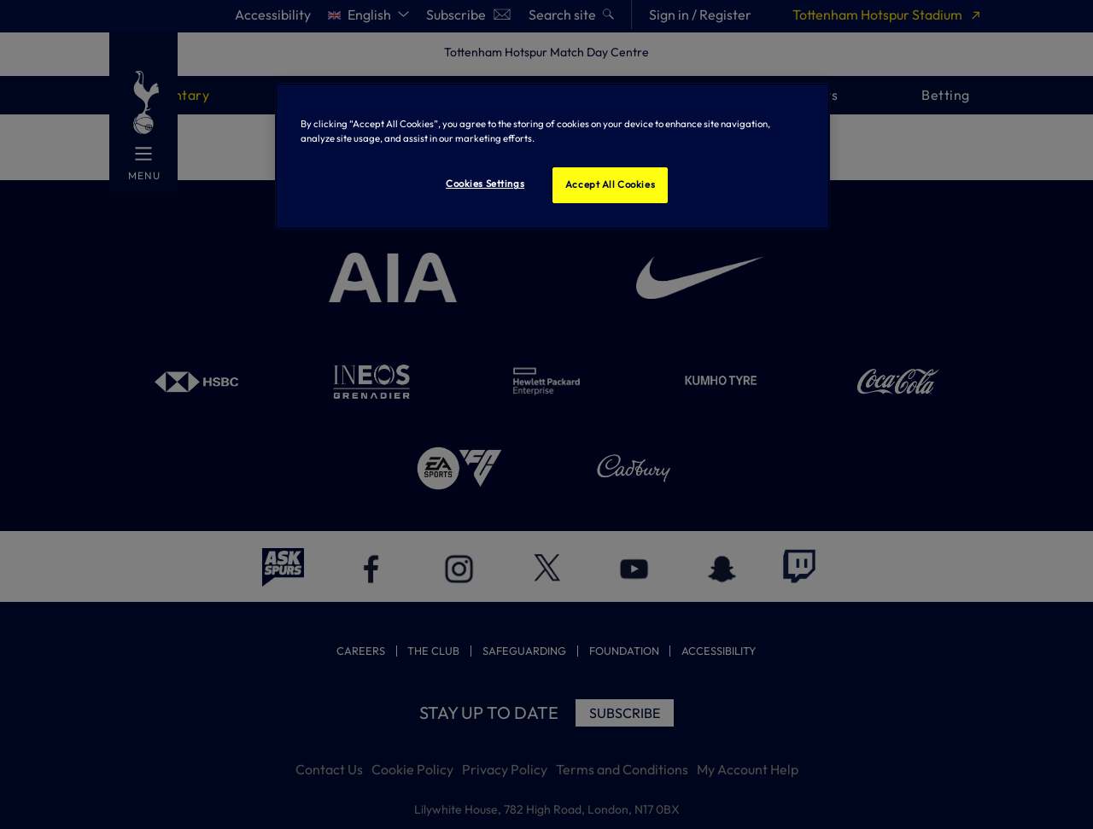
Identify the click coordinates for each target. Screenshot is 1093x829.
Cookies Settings (485, 184)
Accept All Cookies (610, 184)
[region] (552, 156)
